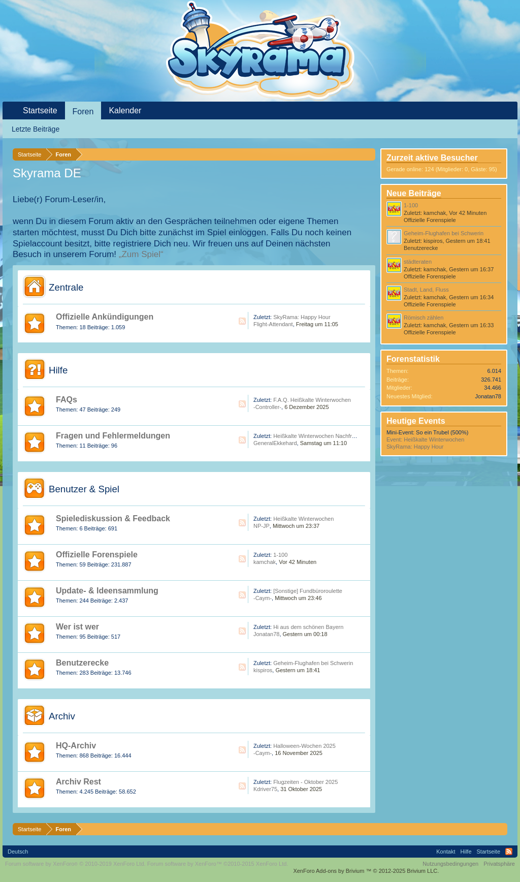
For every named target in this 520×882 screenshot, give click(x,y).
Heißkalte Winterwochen (303, 519)
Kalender (125, 110)
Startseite (40, 110)
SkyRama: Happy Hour (302, 317)
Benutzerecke (82, 662)
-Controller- (267, 407)
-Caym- (262, 598)
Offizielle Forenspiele (97, 554)
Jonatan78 (266, 634)
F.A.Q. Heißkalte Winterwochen (312, 400)
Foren (83, 111)
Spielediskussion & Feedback (113, 518)
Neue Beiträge (413, 193)
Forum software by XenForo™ (217, 864)
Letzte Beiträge (35, 129)
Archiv (62, 716)
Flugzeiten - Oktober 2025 (305, 782)
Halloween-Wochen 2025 (304, 746)
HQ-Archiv (76, 745)
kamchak (264, 562)
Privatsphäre (499, 864)
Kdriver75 (265, 789)
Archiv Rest (78, 781)
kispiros (262, 670)
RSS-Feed (242, 321)
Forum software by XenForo (75, 864)
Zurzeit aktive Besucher (432, 157)
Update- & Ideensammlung (107, 590)
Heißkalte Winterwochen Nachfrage (317, 436)
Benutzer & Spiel (84, 489)
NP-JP (261, 526)
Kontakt (445, 851)
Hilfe (58, 370)
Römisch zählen (423, 317)
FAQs (66, 399)
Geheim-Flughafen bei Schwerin (313, 663)
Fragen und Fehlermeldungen (113, 435)
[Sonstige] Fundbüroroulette (307, 591)
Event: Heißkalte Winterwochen (425, 439)
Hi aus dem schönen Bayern (308, 627)
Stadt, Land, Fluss (426, 290)
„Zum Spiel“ (141, 254)
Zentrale (66, 287)
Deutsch (18, 851)
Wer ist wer (77, 626)
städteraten (418, 262)
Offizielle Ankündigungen (104, 316)
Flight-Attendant (273, 324)
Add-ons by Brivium (366, 871)
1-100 (280, 555)
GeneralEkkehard (275, 443)
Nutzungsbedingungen (450, 864)
